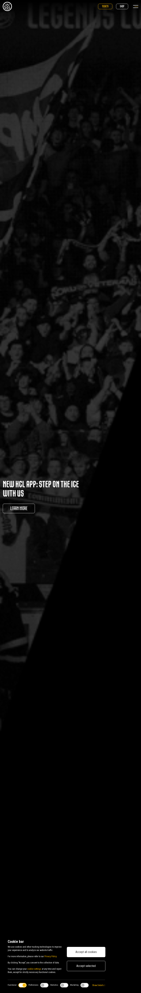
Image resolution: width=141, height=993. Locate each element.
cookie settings (34, 969)
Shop (122, 6)
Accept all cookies (86, 952)
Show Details (98, 985)
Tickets (105, 6)
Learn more (18, 508)
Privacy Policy (50, 956)
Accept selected (86, 966)
